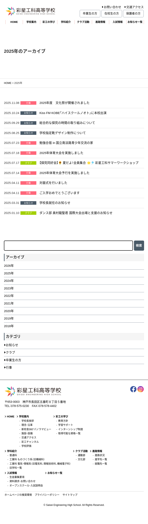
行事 (9, 367)
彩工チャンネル (30, 442)
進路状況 (100, 455)
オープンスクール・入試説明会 (26, 485)
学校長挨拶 (27, 420)
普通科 (13, 455)
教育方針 (63, 420)
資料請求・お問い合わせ (22, 481)
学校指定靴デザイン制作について (62, 133)
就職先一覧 (101, 463)
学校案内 (31, 22)
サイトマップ (70, 494)
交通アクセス (135, 7)
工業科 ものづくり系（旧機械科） (27, 459)
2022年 (9, 295)
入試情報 (118, 22)
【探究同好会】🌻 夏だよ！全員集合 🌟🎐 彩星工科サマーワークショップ (88, 162)
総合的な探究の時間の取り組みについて (67, 123)
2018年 (9, 326)
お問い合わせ (112, 7)
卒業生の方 (90, 13)
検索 (139, 245)
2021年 (9, 303)
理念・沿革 (27, 425)
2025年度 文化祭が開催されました (64, 103)
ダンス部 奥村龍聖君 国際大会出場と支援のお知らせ (75, 213)
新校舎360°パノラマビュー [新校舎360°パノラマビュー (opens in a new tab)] (36, 429)
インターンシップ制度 (70, 429)
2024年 (9, 280)
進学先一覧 (101, 459)
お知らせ (12, 345)
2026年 (9, 265)
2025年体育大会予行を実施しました (64, 173)
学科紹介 (66, 22)
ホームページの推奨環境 (18, 494)
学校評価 (26, 446)
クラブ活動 (83, 22)
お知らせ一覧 (135, 22)
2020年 (9, 311)
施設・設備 (27, 433)
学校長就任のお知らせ (54, 202)
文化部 (81, 459)
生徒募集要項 (16, 477)
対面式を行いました (53, 182)
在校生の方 (111, 13)
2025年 (9, 273)
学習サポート (65, 425)
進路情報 (100, 22)
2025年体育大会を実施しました (61, 153)
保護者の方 (133, 13)
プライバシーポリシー (47, 494)
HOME (14, 22)
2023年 (9, 288)
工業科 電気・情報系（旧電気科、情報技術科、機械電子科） (40, 463)
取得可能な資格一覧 (69, 433)
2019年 (9, 318)
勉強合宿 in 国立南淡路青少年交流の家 (66, 143)
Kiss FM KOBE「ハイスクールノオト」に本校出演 (73, 113)
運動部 (81, 455)
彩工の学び (49, 22)
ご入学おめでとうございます (59, 193)
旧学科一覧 (15, 467)
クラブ (10, 352)
